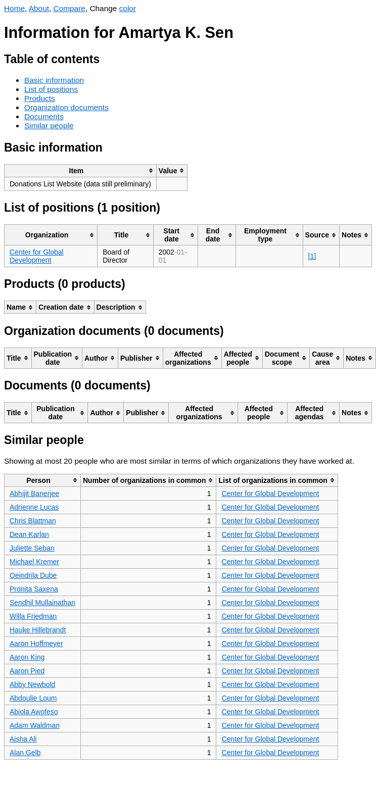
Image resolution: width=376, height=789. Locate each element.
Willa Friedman (33, 616)
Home (14, 8)
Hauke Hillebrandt (38, 630)
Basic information (54, 80)
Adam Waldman (35, 725)
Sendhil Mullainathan (42, 603)
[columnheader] (81, 170)
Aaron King (27, 657)
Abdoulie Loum (33, 698)
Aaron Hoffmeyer (36, 643)
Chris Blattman (33, 521)
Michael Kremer (34, 562)
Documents (44, 116)
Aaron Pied (27, 671)
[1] (312, 256)
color (127, 8)
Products (39, 98)
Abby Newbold (32, 684)
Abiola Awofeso (34, 712)
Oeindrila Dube (33, 575)
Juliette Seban (32, 548)
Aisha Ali (23, 739)
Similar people (49, 125)
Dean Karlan (29, 534)
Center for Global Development (37, 256)
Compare (69, 8)
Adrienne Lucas (34, 507)
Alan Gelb (25, 753)
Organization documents (66, 107)
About (39, 8)
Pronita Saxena (34, 589)
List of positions (51, 89)
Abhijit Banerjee (34, 493)
